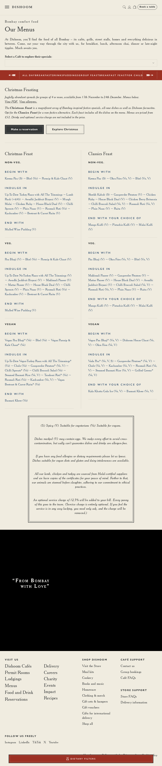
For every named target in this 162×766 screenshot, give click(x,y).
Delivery (51, 666)
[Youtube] (53, 742)
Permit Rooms (17, 672)
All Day (28, 75)
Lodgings (13, 678)
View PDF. (11, 101)
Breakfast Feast (113, 75)
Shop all (87, 723)
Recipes (51, 698)
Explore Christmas (65, 129)
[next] (149, 75)
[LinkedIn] (24, 742)
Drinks (57, 75)
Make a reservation (24, 129)
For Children (138, 75)
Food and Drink (19, 692)
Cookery (87, 678)
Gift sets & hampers (95, 701)
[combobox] (81, 63)
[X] (45, 742)
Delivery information (134, 702)
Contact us (128, 666)
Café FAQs (128, 678)
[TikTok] (36, 742)
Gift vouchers (90, 707)
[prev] (12, 75)
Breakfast (43, 75)
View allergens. (28, 101)
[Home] (22, 7)
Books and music (93, 683)
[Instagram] (10, 742)
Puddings (71, 75)
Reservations (16, 699)
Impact (50, 691)
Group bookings (131, 672)
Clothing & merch (93, 695)
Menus (11, 685)
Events (50, 685)
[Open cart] (134, 7)
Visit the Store (91, 666)
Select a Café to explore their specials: (28, 56)
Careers (51, 672)
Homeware (89, 689)
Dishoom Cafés (18, 666)
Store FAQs (129, 696)
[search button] (124, 7)
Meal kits (88, 672)
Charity (50, 678)
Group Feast (89, 75)
